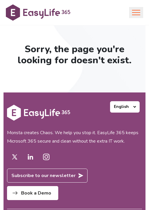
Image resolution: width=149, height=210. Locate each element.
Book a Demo (32, 193)
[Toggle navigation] (136, 12)
